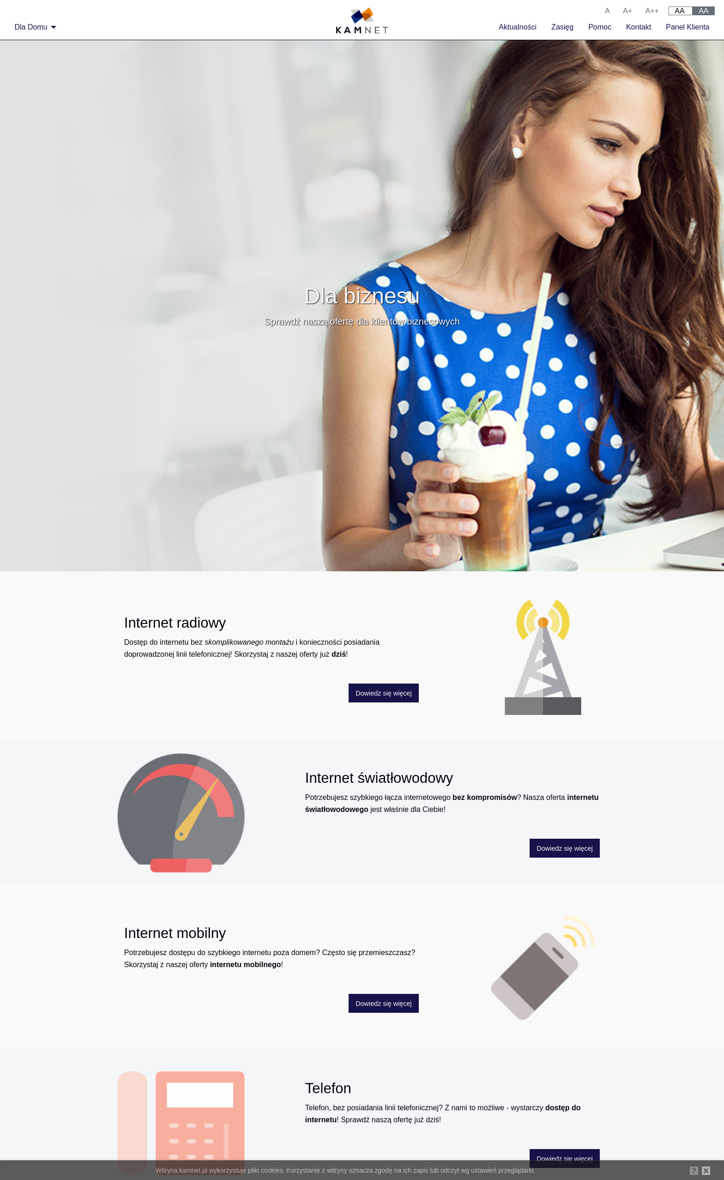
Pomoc (599, 27)
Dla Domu (31, 27)
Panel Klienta (687, 27)
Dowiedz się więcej (384, 693)
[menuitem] (33, 27)
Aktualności (518, 27)
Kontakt (638, 27)
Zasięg (562, 27)
